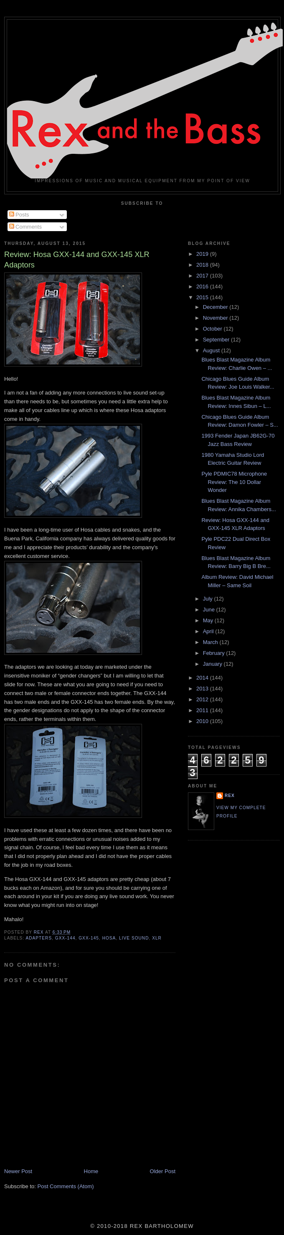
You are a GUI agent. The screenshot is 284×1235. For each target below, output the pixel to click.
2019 (203, 254)
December (216, 307)
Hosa (109, 938)
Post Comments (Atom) (66, 1186)
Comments (25, 227)
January (213, 664)
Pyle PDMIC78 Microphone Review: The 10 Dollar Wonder (234, 482)
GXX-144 (65, 938)
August (212, 350)
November (216, 318)
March (211, 642)
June (209, 609)
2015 (203, 297)
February (214, 653)
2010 (203, 721)
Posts (19, 214)
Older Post (162, 1171)
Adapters (38, 938)
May (209, 620)
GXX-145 (89, 938)
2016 (203, 286)
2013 (203, 688)
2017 (203, 275)
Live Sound (134, 938)
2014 (203, 678)
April (209, 631)
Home (91, 1171)
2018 (203, 265)
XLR (157, 938)
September (217, 339)
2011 (203, 710)
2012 (203, 699)
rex (230, 795)
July (208, 599)
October (213, 329)
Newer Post (18, 1171)
